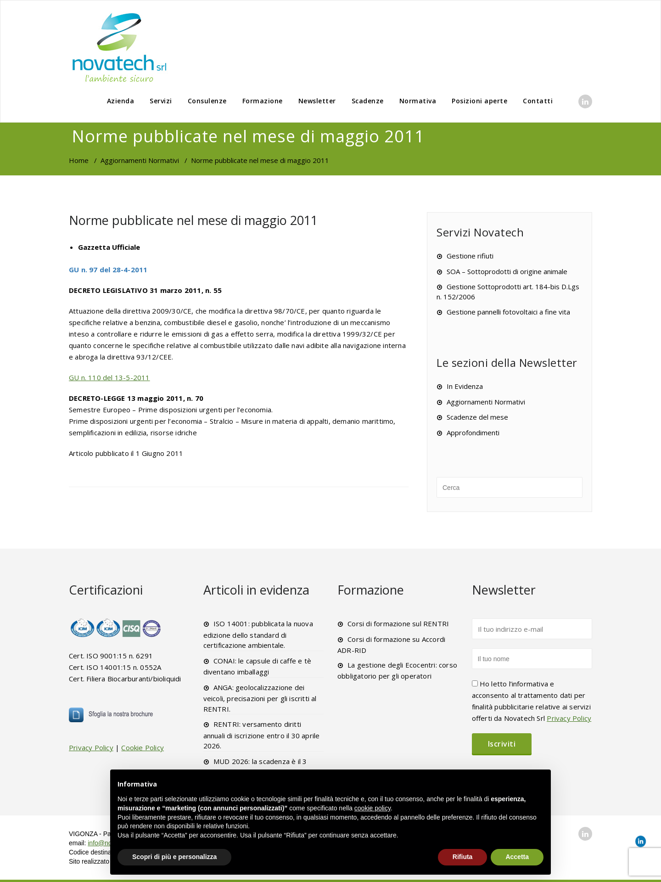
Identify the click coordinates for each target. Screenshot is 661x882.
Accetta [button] (517, 856)
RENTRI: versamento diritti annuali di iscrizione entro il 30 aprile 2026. (261, 734)
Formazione (262, 100)
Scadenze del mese (477, 416)
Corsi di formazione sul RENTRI (398, 623)
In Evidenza (465, 386)
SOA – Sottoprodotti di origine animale (507, 271)
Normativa (418, 100)
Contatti (538, 100)
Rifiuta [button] (463, 856)
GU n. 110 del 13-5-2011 (109, 377)
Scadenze (368, 100)
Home (79, 160)
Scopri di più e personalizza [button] (174, 856)
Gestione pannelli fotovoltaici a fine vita (508, 311)
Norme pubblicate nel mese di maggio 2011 (193, 220)
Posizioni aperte (479, 100)
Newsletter (317, 100)
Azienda (120, 100)
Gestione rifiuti (470, 255)
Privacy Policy (91, 747)
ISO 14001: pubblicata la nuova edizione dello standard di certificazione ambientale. (258, 634)
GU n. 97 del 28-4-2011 (108, 269)
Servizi (161, 100)
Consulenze (207, 100)
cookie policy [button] (372, 808)
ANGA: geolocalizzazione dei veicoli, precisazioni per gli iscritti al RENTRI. (260, 698)
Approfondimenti (473, 432)
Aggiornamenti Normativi (140, 160)
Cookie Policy (142, 747)
